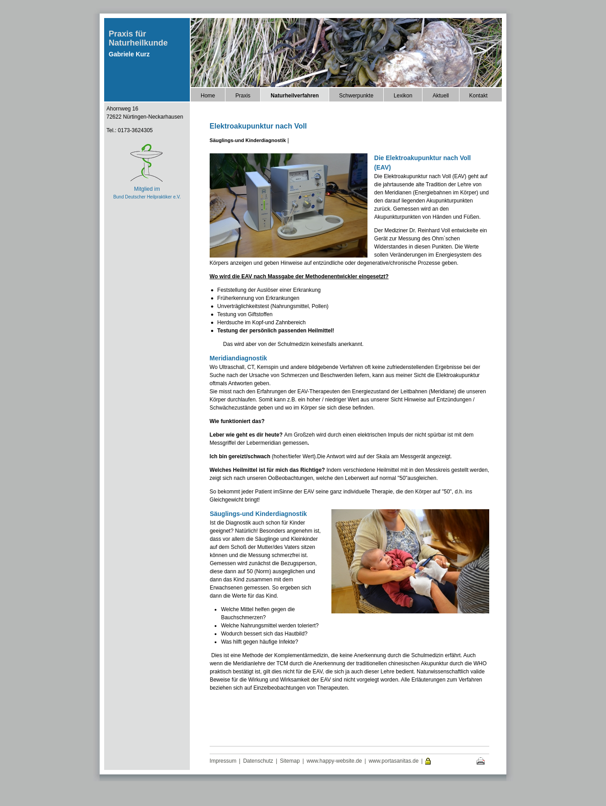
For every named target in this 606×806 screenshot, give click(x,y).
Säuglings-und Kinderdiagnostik (248, 140)
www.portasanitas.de (394, 761)
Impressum (223, 761)
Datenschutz (258, 761)
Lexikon (403, 95)
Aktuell (440, 95)
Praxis (242, 95)
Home (208, 95)
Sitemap (290, 761)
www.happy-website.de (334, 761)
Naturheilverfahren (295, 95)
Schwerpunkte (356, 95)
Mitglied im (147, 189)
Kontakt (478, 95)
